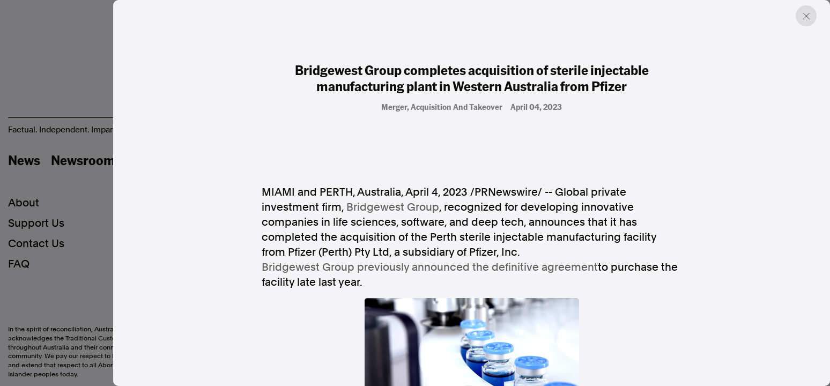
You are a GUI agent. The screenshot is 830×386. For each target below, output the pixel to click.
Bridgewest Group (392, 207)
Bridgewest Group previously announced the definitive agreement (430, 267)
